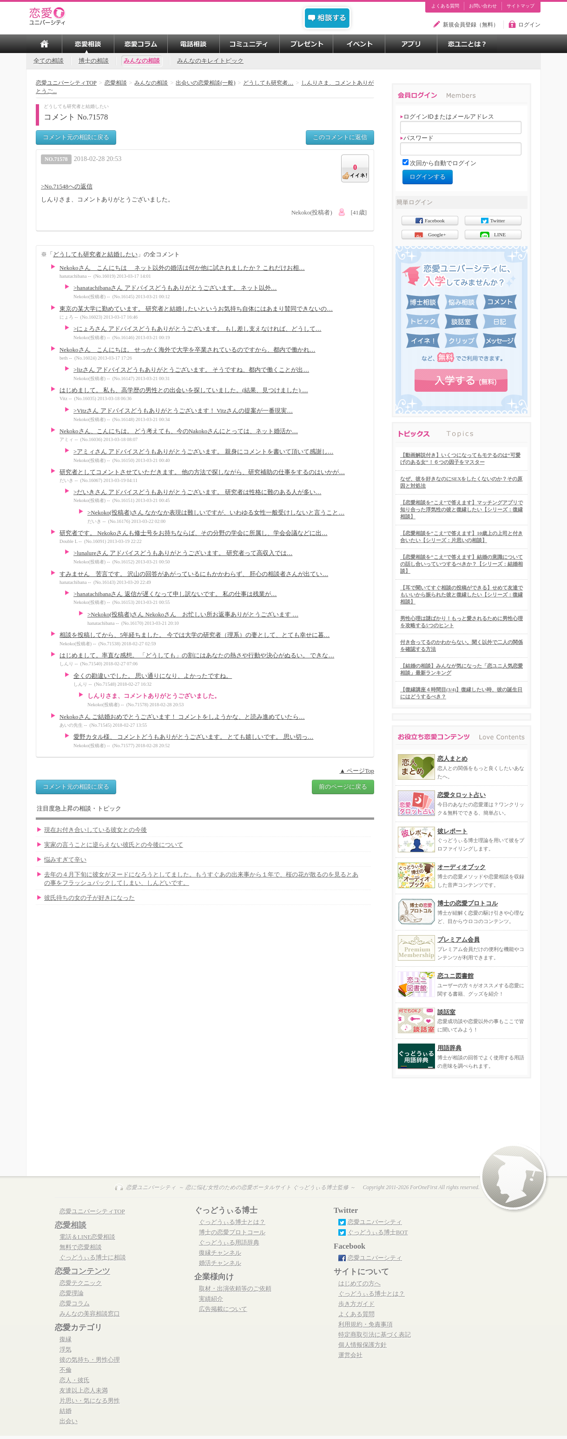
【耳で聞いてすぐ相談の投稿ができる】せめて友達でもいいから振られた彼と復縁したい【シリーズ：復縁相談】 (461, 594)
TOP (44, 43)
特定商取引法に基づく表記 (374, 1335)
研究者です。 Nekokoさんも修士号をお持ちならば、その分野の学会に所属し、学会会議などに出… (193, 533)
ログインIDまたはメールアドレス (447, 116)
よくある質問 (445, 6)
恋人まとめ (452, 758)
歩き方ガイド (356, 1304)
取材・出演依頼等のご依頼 (235, 1288)
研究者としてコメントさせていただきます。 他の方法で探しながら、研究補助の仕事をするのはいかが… (202, 472)
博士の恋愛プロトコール (232, 1232)
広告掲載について (223, 1309)
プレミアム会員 (458, 939)
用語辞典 (449, 1047)
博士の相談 (94, 61)
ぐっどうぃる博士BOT (378, 1232)
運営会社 (350, 1355)
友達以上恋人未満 (83, 1390)
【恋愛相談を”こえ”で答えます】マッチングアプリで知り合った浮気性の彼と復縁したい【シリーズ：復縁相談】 (461, 509)
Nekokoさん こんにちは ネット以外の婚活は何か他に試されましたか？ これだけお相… (182, 268)
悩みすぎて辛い (65, 860)
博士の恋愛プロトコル (467, 903)
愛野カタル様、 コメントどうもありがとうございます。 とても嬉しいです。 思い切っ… (193, 737)
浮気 (65, 1349)
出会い (68, 1421)
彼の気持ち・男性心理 (89, 1360)
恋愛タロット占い (461, 794)
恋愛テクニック (80, 1283)
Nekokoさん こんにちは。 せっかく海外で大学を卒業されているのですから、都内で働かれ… (187, 350)
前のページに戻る (343, 786)
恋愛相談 (70, 1225)
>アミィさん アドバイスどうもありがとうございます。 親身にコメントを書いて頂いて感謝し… (203, 451)
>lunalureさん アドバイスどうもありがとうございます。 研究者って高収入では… (182, 553)
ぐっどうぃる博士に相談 (92, 1257)
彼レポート (452, 831)
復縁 (65, 1339)
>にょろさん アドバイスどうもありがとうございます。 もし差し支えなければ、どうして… (197, 329)
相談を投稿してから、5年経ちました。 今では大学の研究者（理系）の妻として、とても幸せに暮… (194, 635)
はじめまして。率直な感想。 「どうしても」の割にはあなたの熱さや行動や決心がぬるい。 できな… (196, 655)
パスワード (417, 137)
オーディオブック (461, 866)
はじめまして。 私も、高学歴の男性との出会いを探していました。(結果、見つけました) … (183, 390)
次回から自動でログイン (443, 163)
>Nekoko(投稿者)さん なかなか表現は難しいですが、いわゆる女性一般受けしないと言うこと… (215, 512)
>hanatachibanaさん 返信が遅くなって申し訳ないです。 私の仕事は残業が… (175, 594)
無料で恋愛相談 (80, 1247)
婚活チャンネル (220, 1263)
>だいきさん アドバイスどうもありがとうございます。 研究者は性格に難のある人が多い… (197, 492)
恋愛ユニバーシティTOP (92, 1211)
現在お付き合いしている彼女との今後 (95, 830)
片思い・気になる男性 (89, 1401)
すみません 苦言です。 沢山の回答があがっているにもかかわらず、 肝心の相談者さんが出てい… (193, 574)
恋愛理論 (71, 1293)
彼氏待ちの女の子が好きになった (89, 898)
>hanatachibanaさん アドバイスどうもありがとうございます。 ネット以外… (175, 288)
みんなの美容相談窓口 (89, 1314)
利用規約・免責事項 (365, 1324)
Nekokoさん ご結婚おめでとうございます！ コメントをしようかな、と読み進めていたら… (182, 717)
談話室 (446, 1012)
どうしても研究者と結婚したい (95, 254)
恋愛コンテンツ (82, 1271)
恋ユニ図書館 (455, 975)
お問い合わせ (483, 6)
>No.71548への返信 (66, 186)
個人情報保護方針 (362, 1345)
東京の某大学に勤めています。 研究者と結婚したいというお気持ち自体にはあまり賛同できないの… (196, 309)
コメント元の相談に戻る (76, 137)
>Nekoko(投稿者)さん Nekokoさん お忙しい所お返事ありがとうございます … (192, 614)
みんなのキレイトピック (210, 61)
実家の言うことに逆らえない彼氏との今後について (113, 845)
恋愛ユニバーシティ (375, 1222)
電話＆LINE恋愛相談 (87, 1237)
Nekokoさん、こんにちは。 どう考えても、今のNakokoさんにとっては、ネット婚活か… (178, 431)
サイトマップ (520, 6)
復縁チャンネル (220, 1253)
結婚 (65, 1411)
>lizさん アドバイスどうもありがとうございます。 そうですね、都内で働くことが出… (191, 370)
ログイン (529, 24)
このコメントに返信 (340, 137)
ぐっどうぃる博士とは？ (232, 1222)
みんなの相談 (142, 61)
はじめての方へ (359, 1283)
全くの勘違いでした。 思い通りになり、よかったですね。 (152, 676)
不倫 (65, 1370)
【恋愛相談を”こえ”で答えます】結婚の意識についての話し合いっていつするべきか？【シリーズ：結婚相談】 (461, 564)
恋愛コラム (74, 1303)
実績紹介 (211, 1299)
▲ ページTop (356, 771)
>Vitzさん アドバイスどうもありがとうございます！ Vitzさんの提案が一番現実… (183, 411)
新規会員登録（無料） (471, 24)
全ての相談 (48, 61)
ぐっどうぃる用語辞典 (229, 1242)
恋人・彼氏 (74, 1380)
